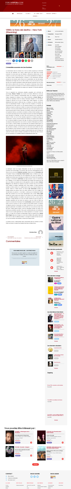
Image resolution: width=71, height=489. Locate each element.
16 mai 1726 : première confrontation (55, 379)
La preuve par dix (57, 342)
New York (57, 31)
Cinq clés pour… (57, 356)
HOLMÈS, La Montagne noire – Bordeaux (22, 427)
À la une (28, 8)
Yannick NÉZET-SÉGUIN (59, 55)
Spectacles (19, 8)
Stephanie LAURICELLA (59, 53)
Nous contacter (48, 3)
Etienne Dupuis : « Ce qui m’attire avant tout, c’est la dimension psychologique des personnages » (59, 321)
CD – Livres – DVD (38, 8)
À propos (40, 3)
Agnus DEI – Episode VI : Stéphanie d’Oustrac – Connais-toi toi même (60, 255)
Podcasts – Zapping (51, 8)
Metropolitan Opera (59, 36)
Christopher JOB (58, 50)
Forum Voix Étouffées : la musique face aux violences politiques (59, 329)
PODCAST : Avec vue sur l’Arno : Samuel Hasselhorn (60, 248)
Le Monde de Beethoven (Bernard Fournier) (59, 293)
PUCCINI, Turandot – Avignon (22, 441)
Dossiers (35, 10)
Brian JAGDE (57, 48)
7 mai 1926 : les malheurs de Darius (54, 394)
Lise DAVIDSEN (58, 44)
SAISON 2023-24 (58, 34)
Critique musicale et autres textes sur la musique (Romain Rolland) (59, 283)
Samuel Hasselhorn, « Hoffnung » (59, 273)
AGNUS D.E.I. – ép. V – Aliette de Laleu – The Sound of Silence (60, 262)
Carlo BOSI (57, 39)
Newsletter (34, 3)
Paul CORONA (57, 42)
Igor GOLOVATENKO (58, 45)
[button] (28, 8)
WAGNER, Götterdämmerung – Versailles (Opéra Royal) (54, 442)
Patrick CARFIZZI (58, 41)
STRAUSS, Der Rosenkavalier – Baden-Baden (54, 427)
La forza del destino (59, 25)
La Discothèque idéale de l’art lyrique (58, 350)
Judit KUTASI (57, 51)
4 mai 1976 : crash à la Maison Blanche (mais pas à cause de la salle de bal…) (55, 410)
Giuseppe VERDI (58, 28)
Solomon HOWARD (58, 47)
